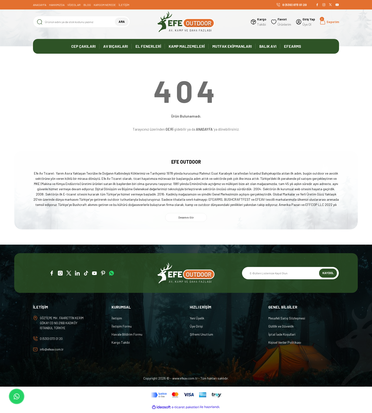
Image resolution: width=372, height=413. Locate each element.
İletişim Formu (122, 327)
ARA (121, 22)
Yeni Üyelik (197, 319)
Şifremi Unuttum (201, 335)
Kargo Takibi (121, 344)
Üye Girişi (196, 327)
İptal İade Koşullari (281, 335)
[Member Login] (305, 22)
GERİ (169, 129)
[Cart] (329, 22)
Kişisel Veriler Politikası (284, 344)
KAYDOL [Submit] (328, 274)
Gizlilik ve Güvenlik (281, 327)
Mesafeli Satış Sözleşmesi (286, 319)
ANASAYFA (204, 129)
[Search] (81, 22)
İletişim (117, 319)
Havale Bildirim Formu (127, 335)
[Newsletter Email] (290, 274)
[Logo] (186, 21)
